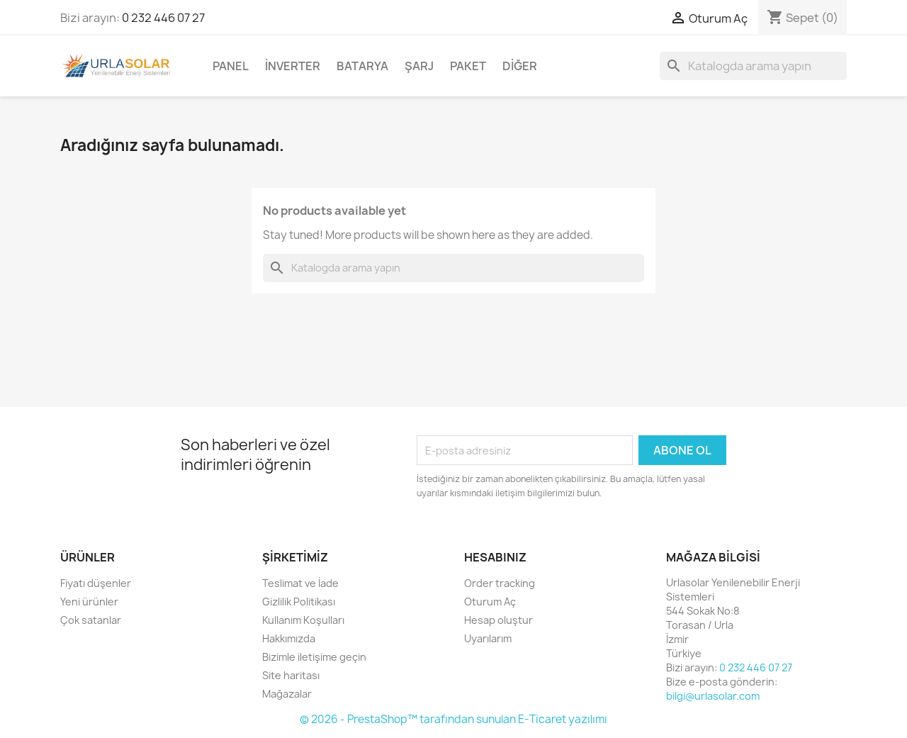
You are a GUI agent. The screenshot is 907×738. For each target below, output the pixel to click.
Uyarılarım (488, 638)
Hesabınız (495, 557)
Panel (231, 66)
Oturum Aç (490, 601)
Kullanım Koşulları (303, 620)
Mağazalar (287, 693)
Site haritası (291, 675)
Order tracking (499, 583)
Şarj (419, 66)
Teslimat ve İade (300, 583)
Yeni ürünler (89, 601)
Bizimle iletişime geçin (314, 657)
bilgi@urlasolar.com (713, 696)
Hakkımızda (288, 638)
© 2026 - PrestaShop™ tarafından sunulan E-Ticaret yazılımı (453, 719)
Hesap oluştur (498, 620)
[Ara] (753, 66)
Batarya (362, 66)
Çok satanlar (90, 620)
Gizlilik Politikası (298, 601)
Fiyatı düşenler (95, 583)
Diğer (519, 66)
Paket (468, 66)
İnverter (292, 66)
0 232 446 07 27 (163, 18)
